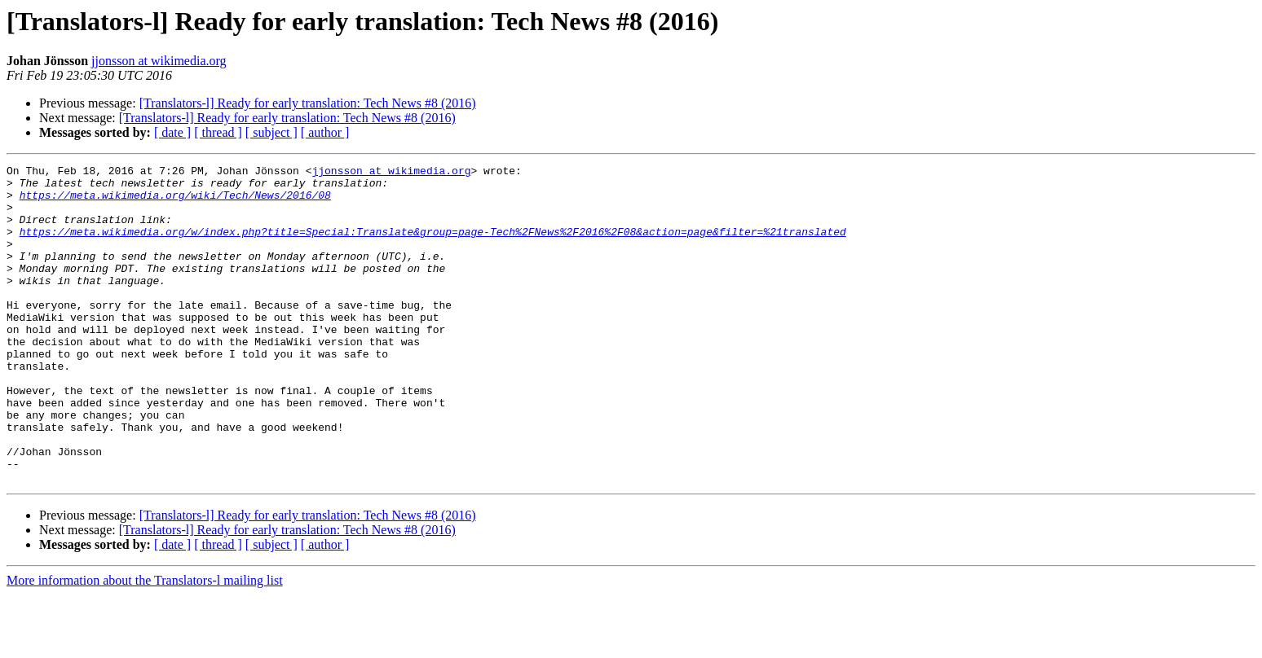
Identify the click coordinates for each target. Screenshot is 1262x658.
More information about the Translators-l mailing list (145, 644)
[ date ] (172, 132)
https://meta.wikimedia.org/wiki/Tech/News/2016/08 (175, 202)
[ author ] (325, 132)
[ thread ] (218, 132)
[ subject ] (271, 132)
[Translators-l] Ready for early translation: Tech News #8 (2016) (307, 103)
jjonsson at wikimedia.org (158, 61)
